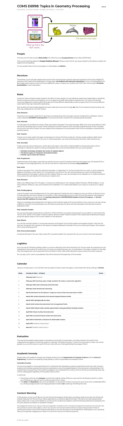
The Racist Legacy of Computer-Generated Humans (38, 153)
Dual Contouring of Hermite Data (47, 285)
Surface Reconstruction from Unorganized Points (51, 304)
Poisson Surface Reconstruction (43, 312)
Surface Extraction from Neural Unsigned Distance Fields (52, 296)
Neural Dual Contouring (44, 288)
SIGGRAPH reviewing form (38, 118)
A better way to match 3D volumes (32, 155)
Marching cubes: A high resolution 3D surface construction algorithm (58, 281)
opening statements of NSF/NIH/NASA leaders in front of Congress (69, 197)
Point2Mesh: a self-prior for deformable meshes (49, 319)
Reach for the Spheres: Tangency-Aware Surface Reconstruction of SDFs (58, 292)
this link (101, 268)
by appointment (67, 58)
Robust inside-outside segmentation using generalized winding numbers (59, 308)
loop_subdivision (82, 163)
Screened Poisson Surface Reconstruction (47, 316)
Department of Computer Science (75, 357)
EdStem (63, 66)
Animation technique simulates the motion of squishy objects (42, 151)
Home (104, 7)
